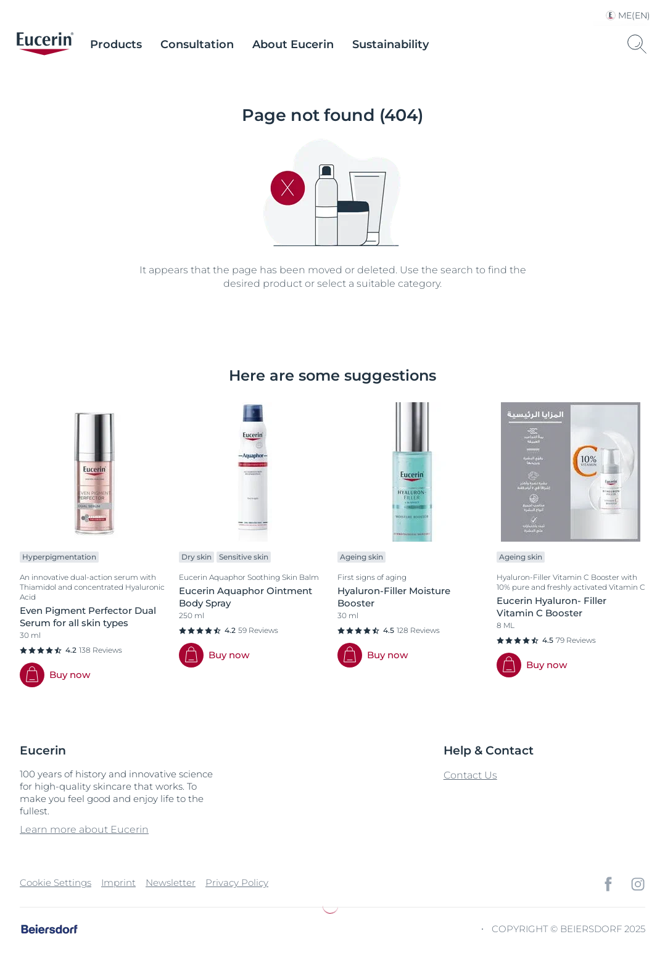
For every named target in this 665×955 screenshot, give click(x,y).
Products (116, 44)
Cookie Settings (55, 882)
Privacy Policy (236, 882)
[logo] (45, 44)
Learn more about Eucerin (84, 829)
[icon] (608, 884)
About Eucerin (293, 44)
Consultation (197, 44)
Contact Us (470, 775)
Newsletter (171, 882)
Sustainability (390, 44)
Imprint (118, 882)
